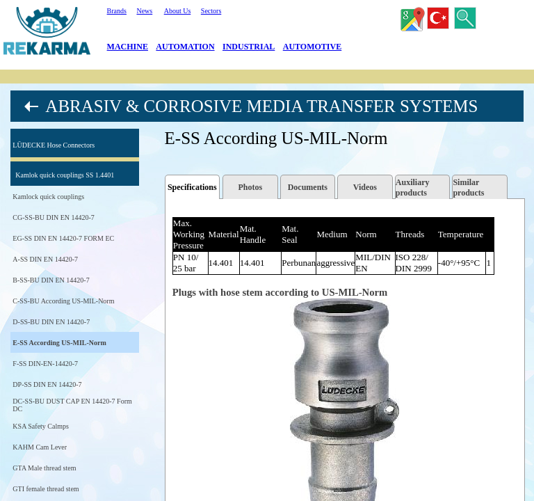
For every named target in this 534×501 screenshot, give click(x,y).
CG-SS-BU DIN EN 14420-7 (54, 217)
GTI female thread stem (46, 489)
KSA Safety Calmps (41, 426)
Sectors (211, 11)
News (144, 11)
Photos (250, 187)
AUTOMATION (185, 46)
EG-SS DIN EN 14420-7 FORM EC (63, 238)
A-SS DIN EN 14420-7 (45, 259)
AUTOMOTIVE (312, 46)
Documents (307, 187)
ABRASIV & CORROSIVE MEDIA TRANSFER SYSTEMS (261, 106)
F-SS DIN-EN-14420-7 (45, 363)
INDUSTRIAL (248, 46)
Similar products (468, 187)
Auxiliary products (413, 187)
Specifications (192, 187)
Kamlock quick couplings (48, 196)
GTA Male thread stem (44, 468)
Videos (365, 187)
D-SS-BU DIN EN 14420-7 (51, 322)
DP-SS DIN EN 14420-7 (47, 384)
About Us (177, 11)
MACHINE (127, 46)
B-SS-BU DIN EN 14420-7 (51, 280)
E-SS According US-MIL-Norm (59, 343)
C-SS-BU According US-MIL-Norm (63, 301)
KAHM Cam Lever (40, 447)
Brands (117, 11)
